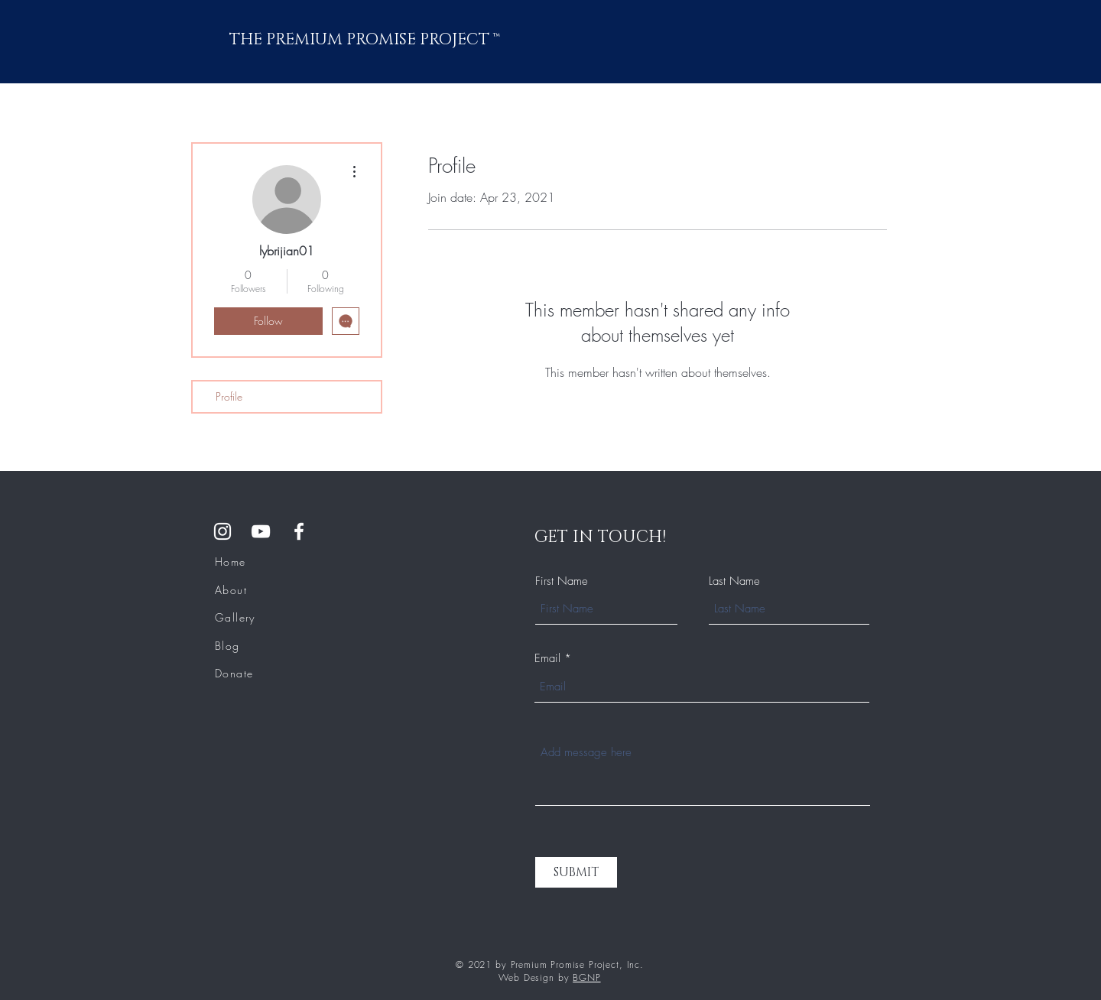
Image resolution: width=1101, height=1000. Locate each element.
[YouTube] (260, 531)
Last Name (734, 581)
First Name (561, 581)
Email (547, 658)
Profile (229, 396)
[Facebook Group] (298, 531)
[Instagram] (222, 531)
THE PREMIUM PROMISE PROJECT (361, 39)
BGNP (586, 977)
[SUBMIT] (576, 872)
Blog (227, 645)
